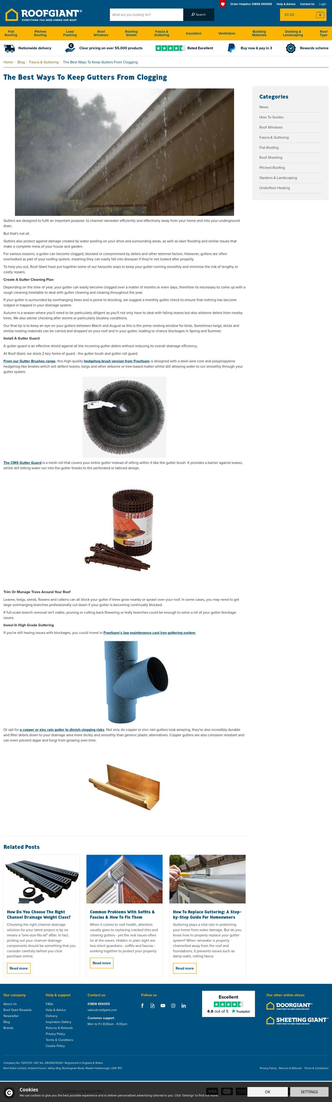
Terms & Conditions (59, 1040)
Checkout (317, 15)
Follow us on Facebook (142, 1005)
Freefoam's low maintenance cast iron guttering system (149, 632)
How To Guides (271, 117)
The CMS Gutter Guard (22, 462)
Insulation (194, 33)
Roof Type (323, 33)
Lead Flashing (70, 33)
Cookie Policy (55, 1046)
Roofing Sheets (131, 33)
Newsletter (11, 1016)
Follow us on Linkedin (183, 1005)
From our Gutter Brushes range (29, 361)
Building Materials (259, 33)
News (263, 107)
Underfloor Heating (274, 188)
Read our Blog (152, 1005)
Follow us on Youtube (163, 1005)
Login (322, 4)
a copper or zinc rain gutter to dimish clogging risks (62, 729)
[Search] (146, 15)
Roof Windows (271, 127)
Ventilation (226, 33)
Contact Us (307, 4)
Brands (8, 1028)
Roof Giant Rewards (17, 1010)
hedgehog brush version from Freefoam (117, 361)
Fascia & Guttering (274, 137)
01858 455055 (99, 1004)
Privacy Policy (55, 1034)
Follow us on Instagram (173, 1005)
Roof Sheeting (270, 157)
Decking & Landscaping (293, 33)
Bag (294, 15)
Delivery (51, 1016)
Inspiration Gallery (58, 1022)
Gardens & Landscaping (278, 177)
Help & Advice (56, 1010)
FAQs (49, 1004)
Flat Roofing (269, 147)
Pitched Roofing (272, 167)
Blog (6, 1022)
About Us (10, 1004)
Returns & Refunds (59, 1028)
